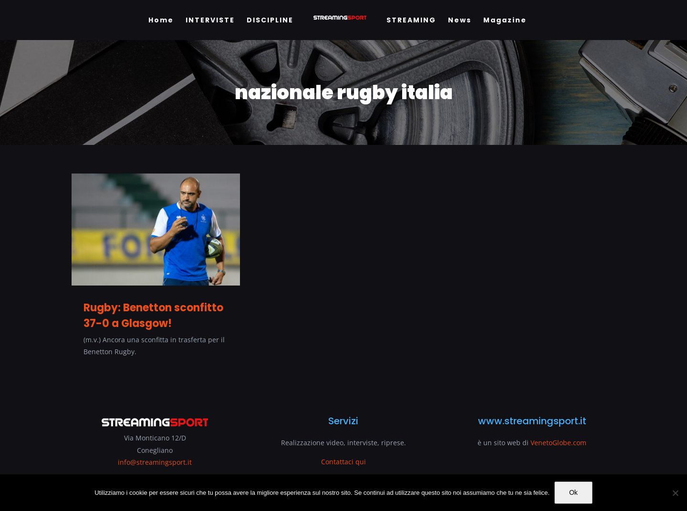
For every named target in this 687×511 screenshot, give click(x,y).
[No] (675, 493)
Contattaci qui (343, 461)
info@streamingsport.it (155, 462)
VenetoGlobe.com (558, 442)
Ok (573, 492)
